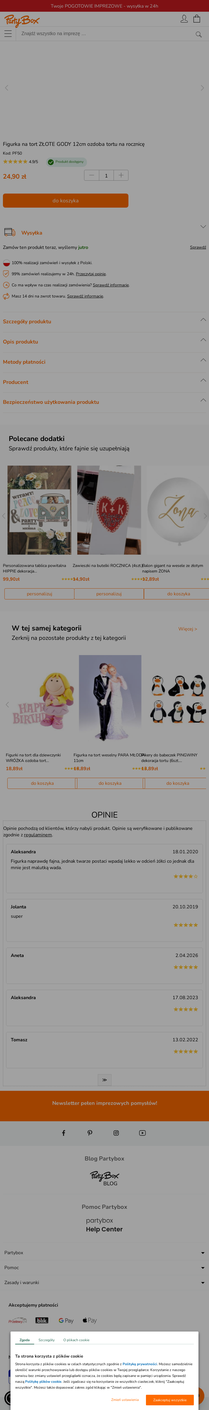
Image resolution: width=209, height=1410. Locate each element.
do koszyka (66, 200)
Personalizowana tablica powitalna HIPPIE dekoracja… (34, 568)
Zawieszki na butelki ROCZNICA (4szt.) (108, 565)
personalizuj (39, 594)
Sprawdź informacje (111, 285)
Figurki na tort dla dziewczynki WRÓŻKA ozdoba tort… (33, 757)
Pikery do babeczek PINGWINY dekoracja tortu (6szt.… (169, 757)
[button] (12, 1398)
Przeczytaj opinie (91, 274)
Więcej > (187, 629)
